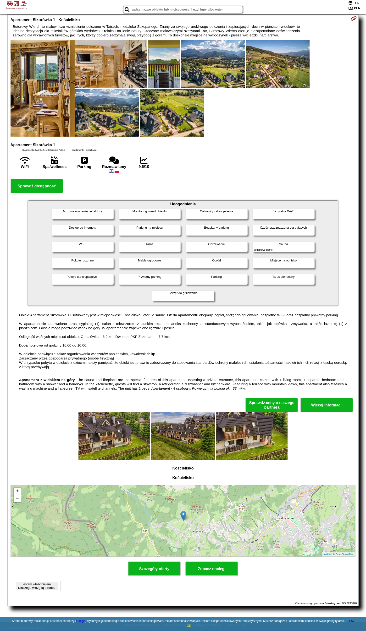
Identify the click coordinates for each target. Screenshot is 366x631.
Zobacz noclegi (212, 569)
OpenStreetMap (345, 554)
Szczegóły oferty (154, 569)
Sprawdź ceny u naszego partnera (271, 405)
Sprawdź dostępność (37, 186)
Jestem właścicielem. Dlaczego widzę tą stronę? (36, 586)
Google (80, 621)
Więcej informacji (327, 405)
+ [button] (17, 491)
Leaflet (327, 554)
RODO (349, 621)
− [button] (17, 498)
